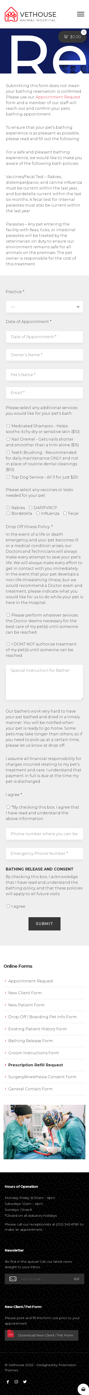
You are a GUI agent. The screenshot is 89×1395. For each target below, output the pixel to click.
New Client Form (25, 993)
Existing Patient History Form (37, 1029)
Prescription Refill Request (35, 1065)
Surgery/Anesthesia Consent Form (42, 1077)
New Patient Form (26, 1005)
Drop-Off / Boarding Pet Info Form (42, 1017)
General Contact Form (30, 1089)
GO (77, 1279)
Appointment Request (58, 97)
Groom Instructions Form (33, 1053)
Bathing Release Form (30, 1041)
